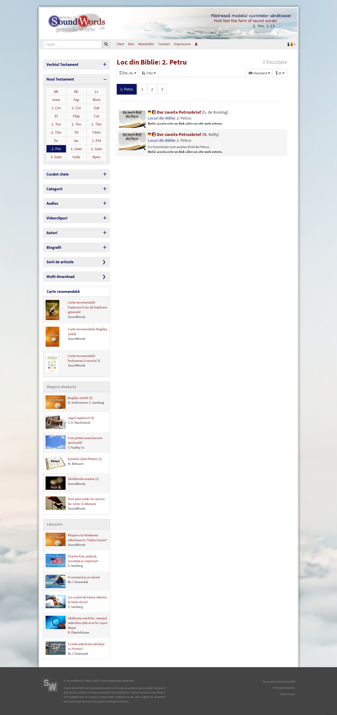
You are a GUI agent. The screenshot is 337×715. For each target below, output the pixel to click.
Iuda (76, 156)
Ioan (56, 99)
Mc (76, 91)
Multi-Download (60, 276)
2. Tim (56, 132)
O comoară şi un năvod (73, 581)
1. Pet (96, 140)
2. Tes (76, 124)
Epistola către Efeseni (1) (74, 463)
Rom (96, 99)
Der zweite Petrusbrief (188, 112)
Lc (96, 91)
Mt (56, 91)
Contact (164, 44)
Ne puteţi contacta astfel (279, 681)
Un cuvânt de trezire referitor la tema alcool (76, 602)
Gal (96, 107)
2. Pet (56, 148)
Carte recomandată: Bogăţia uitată (76, 337)
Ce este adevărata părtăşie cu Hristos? (75, 649)
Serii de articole (60, 261)
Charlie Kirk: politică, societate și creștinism (72, 561)
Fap (76, 99)
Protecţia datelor (284, 688)
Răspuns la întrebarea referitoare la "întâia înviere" (76, 540)
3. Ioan (56, 156)
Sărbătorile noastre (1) (72, 483)
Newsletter (146, 44)
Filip (76, 116)
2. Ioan (96, 148)
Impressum (182, 44)
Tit (76, 132)
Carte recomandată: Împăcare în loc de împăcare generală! (76, 310)
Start (120, 44)
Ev (56, 140)
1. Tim (96, 124)
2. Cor (76, 107)
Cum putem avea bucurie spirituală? (74, 442)
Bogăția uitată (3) (75, 402)
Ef (56, 116)
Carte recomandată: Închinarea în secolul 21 (73, 363)
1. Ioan (76, 148)
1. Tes (56, 124)
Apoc (96, 156)
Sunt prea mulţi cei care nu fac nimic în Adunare (75, 503)
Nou (131, 44)
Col (96, 116)
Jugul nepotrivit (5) (70, 422)
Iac (76, 140)
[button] (291, 44)
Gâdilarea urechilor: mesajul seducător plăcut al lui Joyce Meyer (76, 625)
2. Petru (126, 89)
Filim (96, 132)
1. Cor (56, 107)
